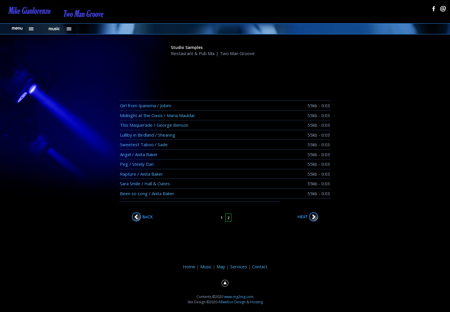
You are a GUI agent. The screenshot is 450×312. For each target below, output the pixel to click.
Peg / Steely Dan (137, 164)
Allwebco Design (232, 301)
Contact (259, 266)
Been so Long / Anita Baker (147, 193)
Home (189, 266)
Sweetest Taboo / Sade (144, 144)
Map (221, 266)
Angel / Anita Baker (139, 154)
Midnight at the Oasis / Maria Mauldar (157, 115)
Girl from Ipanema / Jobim (145, 105)
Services (238, 266)
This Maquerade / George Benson (154, 125)
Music (206, 266)
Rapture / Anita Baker (141, 174)
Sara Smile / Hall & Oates (145, 183)
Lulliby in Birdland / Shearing (147, 135)
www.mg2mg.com (239, 296)
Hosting (256, 301)
